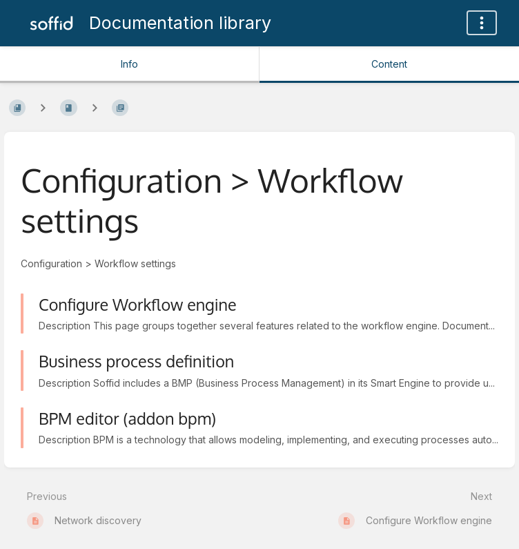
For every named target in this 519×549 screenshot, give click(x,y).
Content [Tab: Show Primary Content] (389, 64)
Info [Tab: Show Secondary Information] (129, 64)
